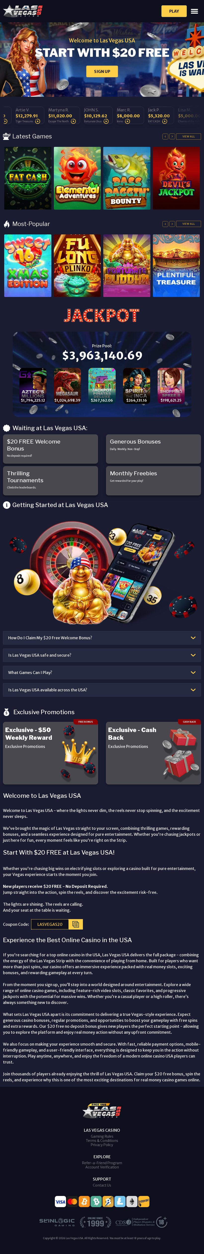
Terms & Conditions (102, 1140)
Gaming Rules (102, 1136)
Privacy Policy (102, 1145)
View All (188, 136)
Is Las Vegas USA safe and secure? (39, 655)
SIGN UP (102, 71)
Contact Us (102, 1185)
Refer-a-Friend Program (102, 1163)
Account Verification (102, 1167)
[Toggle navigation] (194, 11)
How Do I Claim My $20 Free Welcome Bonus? (50, 637)
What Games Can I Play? (30, 672)
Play (174, 11)
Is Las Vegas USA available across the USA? (47, 689)
